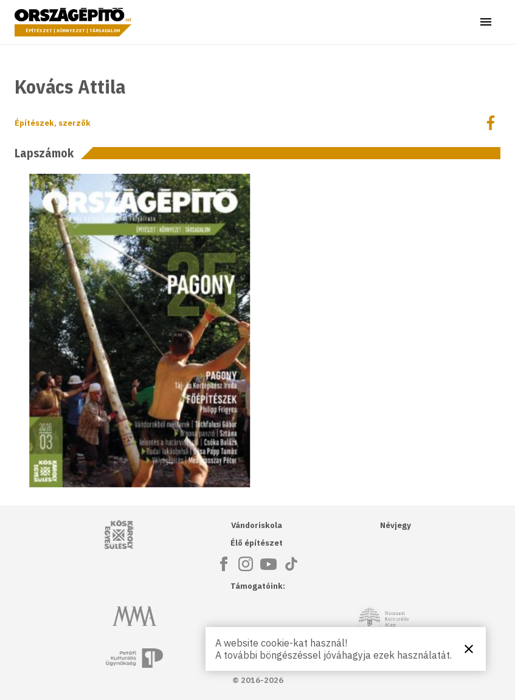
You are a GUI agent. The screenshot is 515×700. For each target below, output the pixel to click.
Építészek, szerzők (53, 123)
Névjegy (395, 525)
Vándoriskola (256, 525)
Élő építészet (256, 543)
